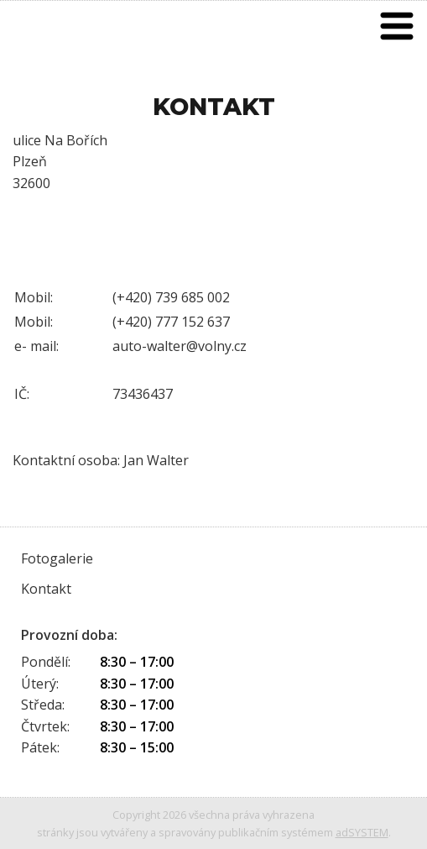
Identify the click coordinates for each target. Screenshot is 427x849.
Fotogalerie (57, 558)
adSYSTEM (362, 832)
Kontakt (46, 588)
